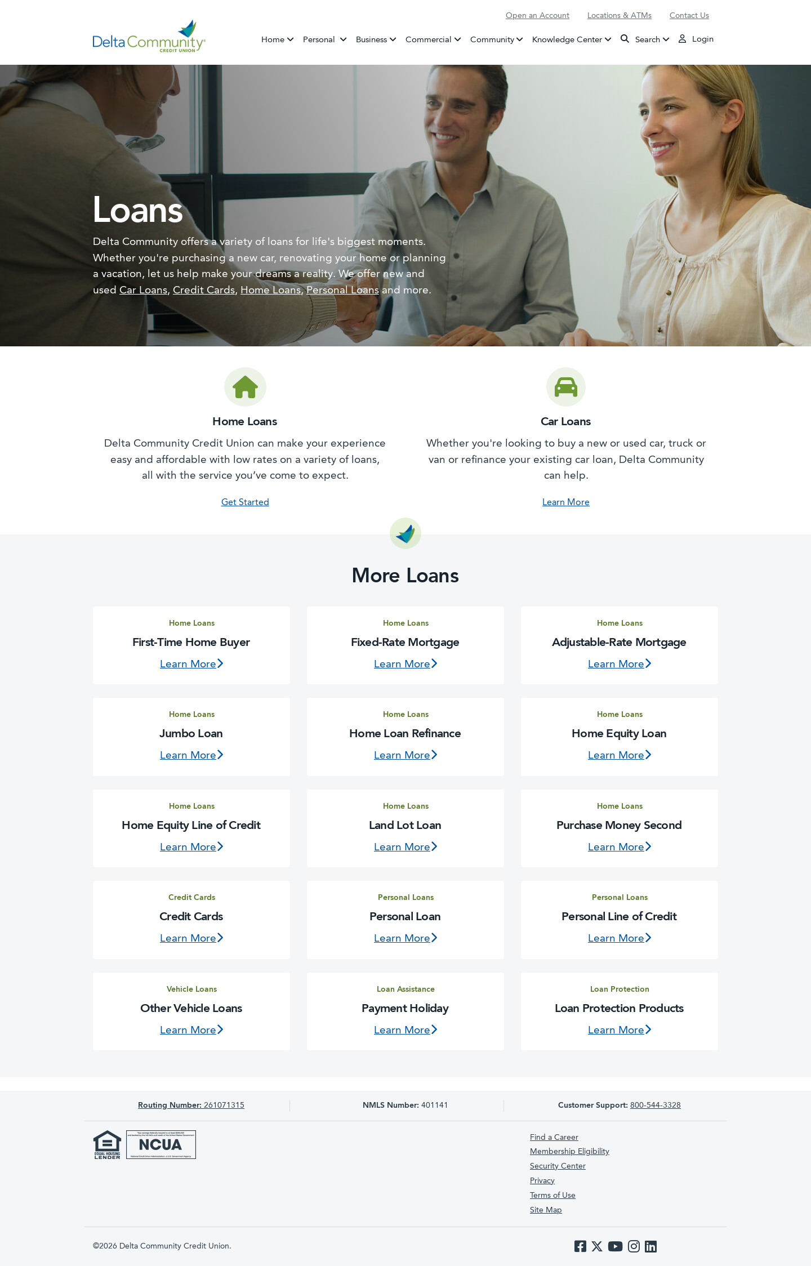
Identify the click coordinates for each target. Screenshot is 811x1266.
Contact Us (689, 16)
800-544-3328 (655, 1105)
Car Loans (143, 291)
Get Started (245, 502)
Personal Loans (342, 291)
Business (371, 39)
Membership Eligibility (569, 1152)
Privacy (542, 1181)
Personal (327, 38)
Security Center (558, 1166)
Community (492, 39)
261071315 (191, 1105)
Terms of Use (553, 1196)
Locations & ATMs (619, 16)
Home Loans (270, 291)
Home (272, 39)
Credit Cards (204, 291)
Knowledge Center (567, 39)
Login (696, 39)
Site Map (546, 1210)
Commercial (429, 39)
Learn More (566, 502)
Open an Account (537, 16)
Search (640, 39)
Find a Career (554, 1138)
